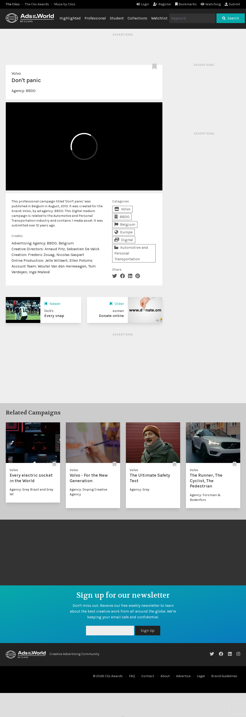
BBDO (31, 90)
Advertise (183, 676)
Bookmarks (186, 4)
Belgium (124, 224)
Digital (123, 239)
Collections (137, 18)
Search (230, 18)
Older (116, 303)
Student (117, 18)
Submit (232, 4)
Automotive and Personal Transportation (131, 253)
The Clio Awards (37, 4)
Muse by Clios (64, 4)
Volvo (16, 73)
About (165, 676)
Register (162, 4)
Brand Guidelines (224, 676)
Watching (211, 4)
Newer (52, 303)
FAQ (132, 676)
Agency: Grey (139, 489)
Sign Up (147, 630)
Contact (147, 676)
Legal (201, 676)
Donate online (111, 315)
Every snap (54, 315)
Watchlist (159, 18)
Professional (95, 18)
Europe (123, 232)
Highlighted (70, 18)
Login (142, 4)
